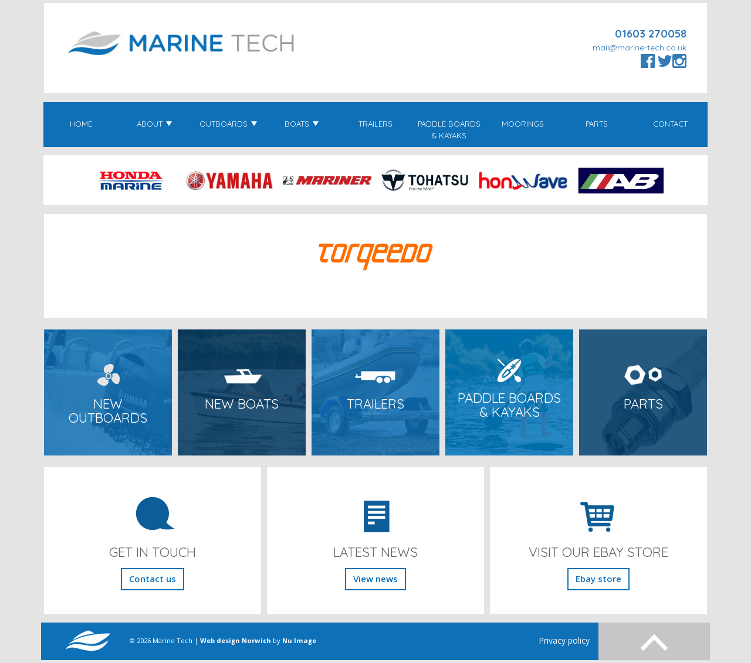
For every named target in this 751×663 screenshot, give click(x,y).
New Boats (242, 404)
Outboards (228, 123)
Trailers (375, 123)
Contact (670, 123)
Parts (597, 123)
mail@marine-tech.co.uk (639, 47)
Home (81, 123)
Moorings (523, 123)
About (154, 123)
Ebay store (598, 578)
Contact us (152, 578)
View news (375, 578)
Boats (302, 123)
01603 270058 (650, 33)
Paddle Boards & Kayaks (449, 129)
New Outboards (108, 411)
